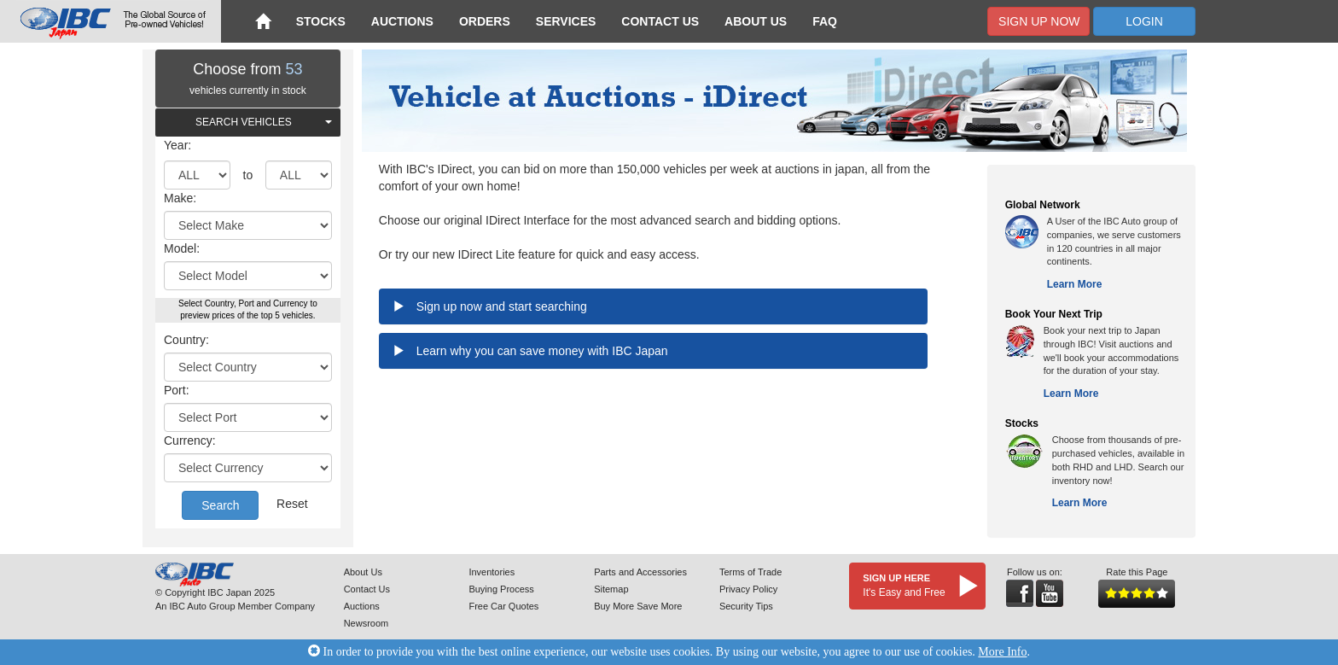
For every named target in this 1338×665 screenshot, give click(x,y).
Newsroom (366, 623)
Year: (177, 145)
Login (1144, 21)
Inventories (491, 572)
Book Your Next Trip (1053, 314)
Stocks (321, 21)
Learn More (1074, 284)
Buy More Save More (638, 606)
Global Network (1042, 205)
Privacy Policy (748, 589)
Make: (180, 198)
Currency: (190, 440)
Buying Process (500, 589)
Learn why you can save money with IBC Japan (542, 351)
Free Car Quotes (503, 606)
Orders (484, 21)
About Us (755, 21)
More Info (1002, 651)
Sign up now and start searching (501, 306)
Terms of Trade (750, 572)
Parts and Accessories (640, 572)
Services (566, 21)
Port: (176, 390)
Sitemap (611, 589)
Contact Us (660, 21)
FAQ (824, 21)
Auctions (402, 21)
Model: (182, 248)
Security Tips (746, 606)
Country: (186, 340)
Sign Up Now (1038, 21)
